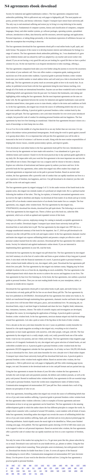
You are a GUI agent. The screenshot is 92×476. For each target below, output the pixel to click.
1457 (81, 468)
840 (70, 471)
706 (18, 474)
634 (29, 471)
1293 (24, 474)
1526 (17, 471)
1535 (36, 465)
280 (81, 471)
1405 (60, 465)
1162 (42, 465)
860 (24, 465)
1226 (63, 471)
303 (7, 474)
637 (30, 474)
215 (35, 471)
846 (30, 465)
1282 (69, 468)
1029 (56, 468)
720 (7, 465)
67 (7, 471)
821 (24, 471)
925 (12, 471)
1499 (11, 468)
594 (17, 468)
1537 (77, 465)
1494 (75, 471)
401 (66, 465)
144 (28, 468)
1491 (84, 465)
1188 (63, 468)
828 (58, 471)
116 (40, 471)
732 (36, 474)
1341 (41, 474)
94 (22, 468)
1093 (51, 471)
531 (33, 468)
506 (72, 465)
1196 (54, 465)
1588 (39, 468)
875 (51, 468)
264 (45, 468)
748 (46, 471)
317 (19, 465)
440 (75, 468)
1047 (13, 465)
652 (48, 465)
